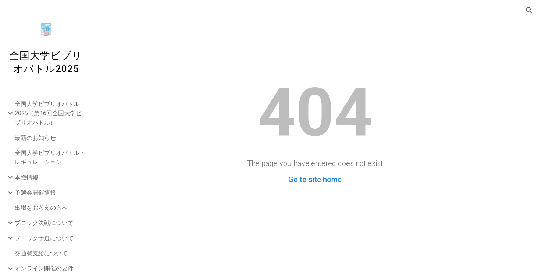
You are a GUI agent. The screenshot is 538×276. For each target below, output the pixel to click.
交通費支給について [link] (41, 253)
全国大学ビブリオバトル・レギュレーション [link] (50, 157)
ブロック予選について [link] (44, 238)
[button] (529, 10)
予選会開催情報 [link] (35, 192)
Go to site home (315, 179)
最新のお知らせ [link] (35, 138)
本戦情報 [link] (26, 177)
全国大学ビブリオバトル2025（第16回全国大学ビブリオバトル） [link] (48, 113)
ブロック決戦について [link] (44, 223)
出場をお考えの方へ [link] (41, 208)
